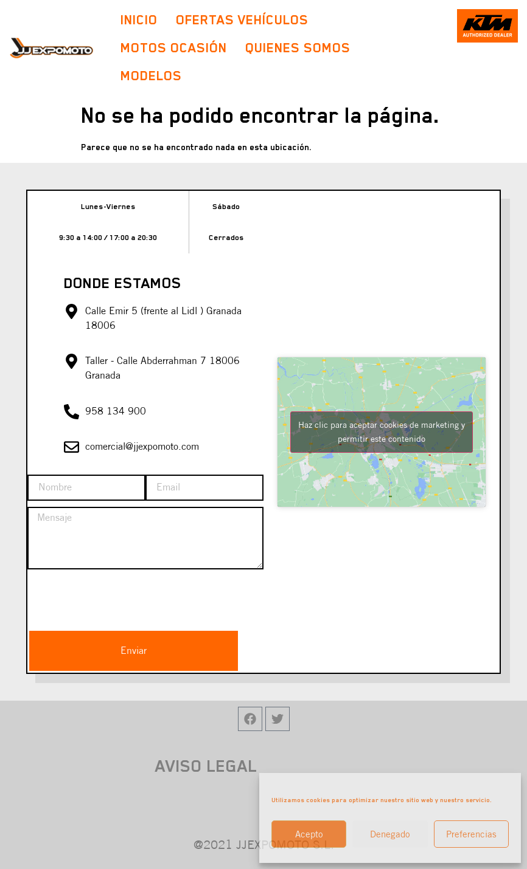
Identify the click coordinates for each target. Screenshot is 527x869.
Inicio (139, 19)
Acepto (309, 834)
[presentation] (119, 599)
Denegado (390, 834)
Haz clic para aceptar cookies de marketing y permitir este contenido (381, 432)
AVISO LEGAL (206, 765)
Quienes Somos (298, 47)
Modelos (154, 75)
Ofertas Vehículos (242, 19)
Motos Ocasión (173, 47)
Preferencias (471, 834)
